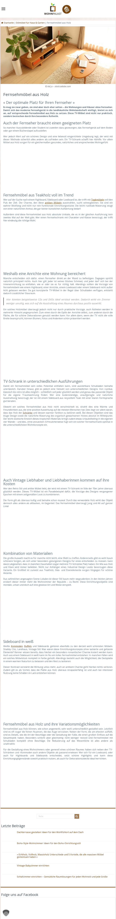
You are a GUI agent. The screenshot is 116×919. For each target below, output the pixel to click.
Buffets (28, 646)
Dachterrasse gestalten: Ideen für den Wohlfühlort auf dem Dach (50, 832)
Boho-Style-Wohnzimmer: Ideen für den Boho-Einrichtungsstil (49, 843)
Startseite (7, 22)
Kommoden (17, 646)
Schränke (27, 412)
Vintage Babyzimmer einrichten (33, 865)
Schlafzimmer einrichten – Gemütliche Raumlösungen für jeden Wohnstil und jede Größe (62, 876)
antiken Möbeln (53, 202)
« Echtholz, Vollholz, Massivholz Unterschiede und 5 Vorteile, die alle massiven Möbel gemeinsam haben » (60, 855)
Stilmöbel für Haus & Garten (30, 22)
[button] (6, 913)
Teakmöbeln (97, 199)
